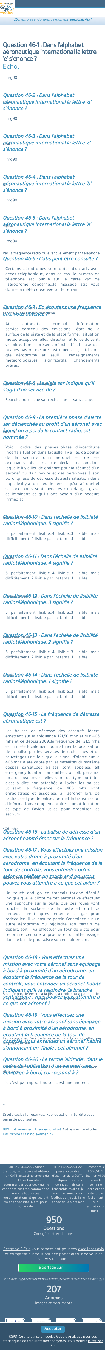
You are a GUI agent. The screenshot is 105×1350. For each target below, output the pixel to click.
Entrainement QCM (39, 1279)
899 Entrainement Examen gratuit (33, 1130)
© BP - (14, 1279)
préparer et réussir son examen (81, 1279)
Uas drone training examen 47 (28, 1135)
